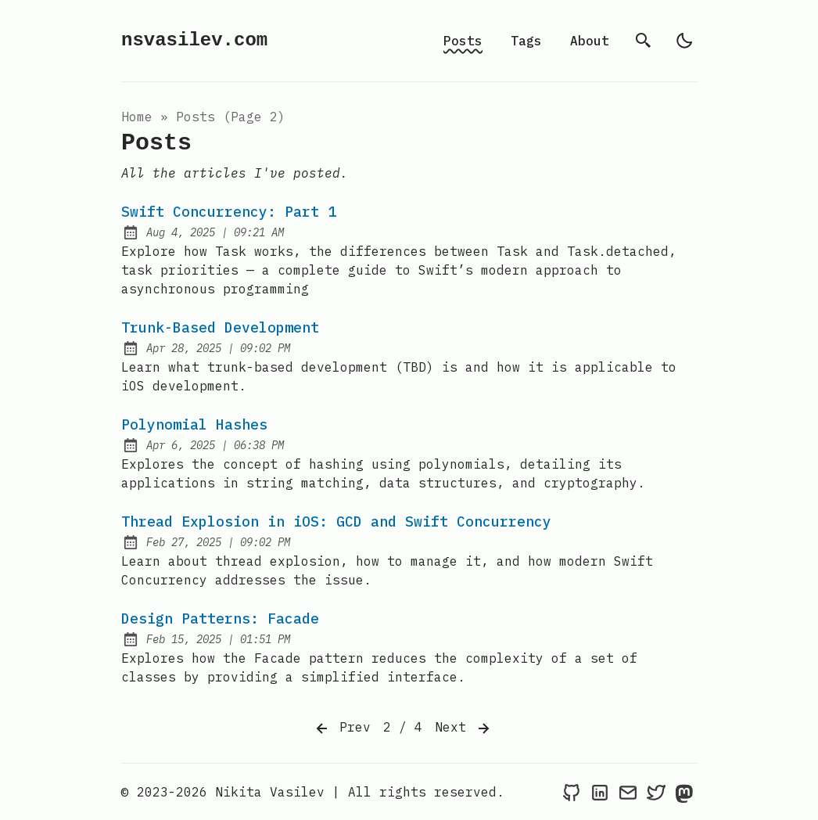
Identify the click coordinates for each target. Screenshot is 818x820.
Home (136, 116)
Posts (463, 41)
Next (464, 728)
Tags (526, 41)
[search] (643, 40)
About (589, 41)
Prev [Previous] (342, 728)
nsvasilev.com (194, 40)
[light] (684, 40)
